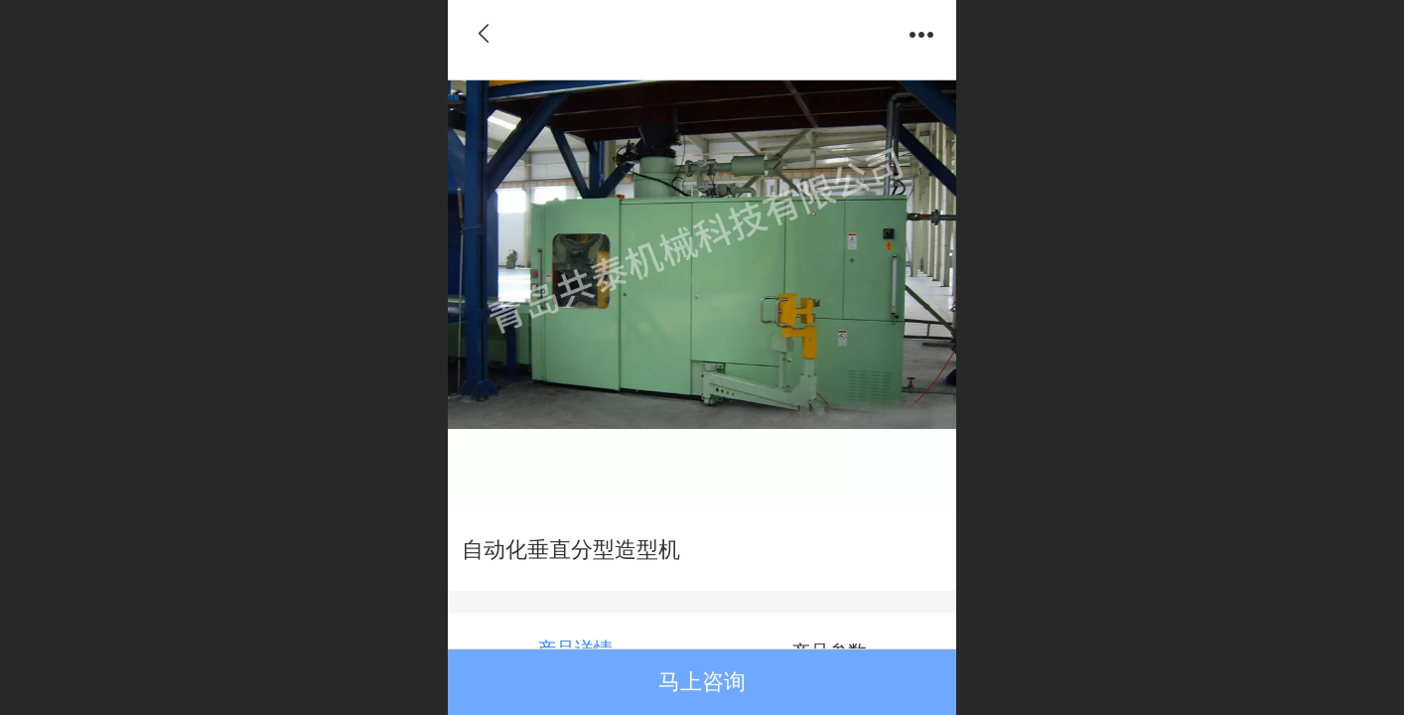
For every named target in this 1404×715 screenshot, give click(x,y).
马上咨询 (702, 681)
